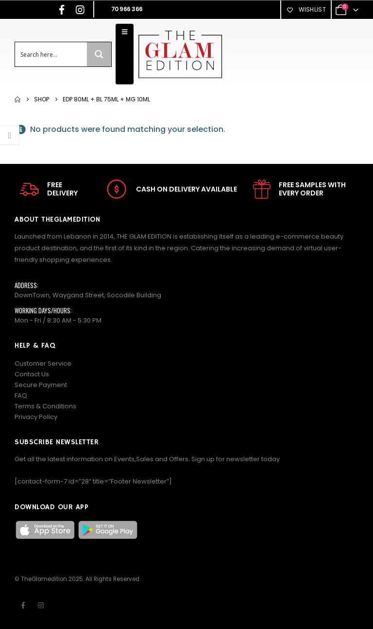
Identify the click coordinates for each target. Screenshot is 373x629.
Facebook (23, 605)
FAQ (21, 395)
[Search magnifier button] (99, 54)
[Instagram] (80, 10)
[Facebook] (62, 10)
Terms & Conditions (45, 406)
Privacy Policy (36, 416)
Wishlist (306, 9)
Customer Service (43, 363)
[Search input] (51, 54)
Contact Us (32, 374)
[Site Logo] (179, 54)
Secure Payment (41, 384)
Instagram (41, 605)
